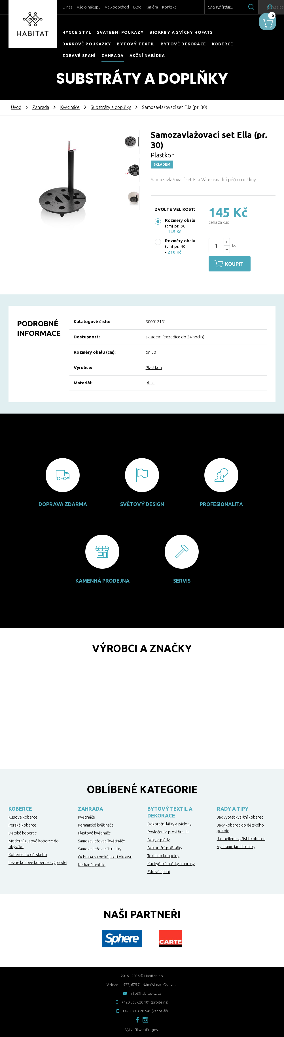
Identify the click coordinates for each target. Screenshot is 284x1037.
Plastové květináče (94, 832)
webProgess (149, 1028)
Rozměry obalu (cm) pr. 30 (180, 223)
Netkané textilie (91, 863)
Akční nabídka (147, 55)
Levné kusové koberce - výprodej (38, 861)
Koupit (237, 264)
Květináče (70, 107)
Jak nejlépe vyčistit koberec (241, 837)
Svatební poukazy (120, 32)
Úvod (16, 107)
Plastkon (154, 366)
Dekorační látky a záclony (169, 823)
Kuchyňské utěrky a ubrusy (171, 862)
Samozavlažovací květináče (101, 840)
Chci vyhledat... (204, 7)
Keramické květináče (96, 824)
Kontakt (169, 7)
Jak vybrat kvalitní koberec (240, 816)
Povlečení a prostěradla (167, 831)
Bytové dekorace (183, 44)
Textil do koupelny (163, 854)
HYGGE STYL (76, 32)
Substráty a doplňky (111, 107)
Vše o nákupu (89, 7)
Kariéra (152, 7)
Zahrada (112, 55)
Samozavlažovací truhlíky (99, 848)
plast (150, 381)
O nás (67, 7)
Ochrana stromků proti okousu (105, 855)
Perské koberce (22, 824)
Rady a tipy (232, 807)
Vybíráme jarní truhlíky (236, 845)
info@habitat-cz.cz (145, 992)
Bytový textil (136, 44)
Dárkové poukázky (86, 44)
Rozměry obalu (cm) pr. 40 (180, 243)
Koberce (223, 44)
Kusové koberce (23, 816)
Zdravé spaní (79, 55)
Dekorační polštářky (164, 846)
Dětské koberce (23, 832)
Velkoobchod (117, 7)
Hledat (235, 7)
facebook (137, 1018)
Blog (137, 7)
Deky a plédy (158, 838)
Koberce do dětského (28, 853)
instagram (145, 1018)
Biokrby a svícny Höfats (181, 32)
